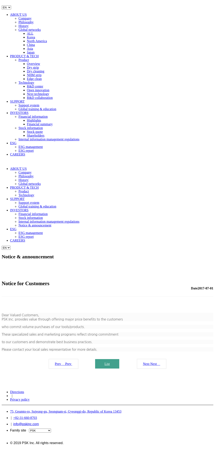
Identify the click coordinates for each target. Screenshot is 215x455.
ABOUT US (18, 14)
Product (23, 60)
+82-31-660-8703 (25, 418)
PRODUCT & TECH (24, 56)
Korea (31, 37)
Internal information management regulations (48, 139)
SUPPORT (17, 101)
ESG (13, 143)
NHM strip (34, 75)
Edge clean (34, 79)
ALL (30, 33)
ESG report (26, 150)
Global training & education (37, 109)
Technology (26, 82)
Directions (17, 392)
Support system (28, 105)
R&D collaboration (40, 97)
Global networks (29, 29)
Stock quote (35, 131)
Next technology (38, 94)
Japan (30, 52)
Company (24, 18)
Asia (30, 48)
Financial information (33, 116)
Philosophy (26, 22)
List (107, 364)
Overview (33, 63)
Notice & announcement (34, 225)
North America (37, 41)
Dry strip (33, 67)
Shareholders (36, 135)
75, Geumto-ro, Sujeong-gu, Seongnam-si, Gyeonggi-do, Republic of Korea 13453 (65, 411)
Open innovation (38, 90)
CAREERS (17, 154)
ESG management (30, 147)
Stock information (30, 128)
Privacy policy (20, 399)
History (23, 26)
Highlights (34, 120)
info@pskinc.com (26, 424)
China (31, 45)
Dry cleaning (35, 71)
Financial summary (40, 124)
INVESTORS (19, 113)
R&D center (35, 86)
